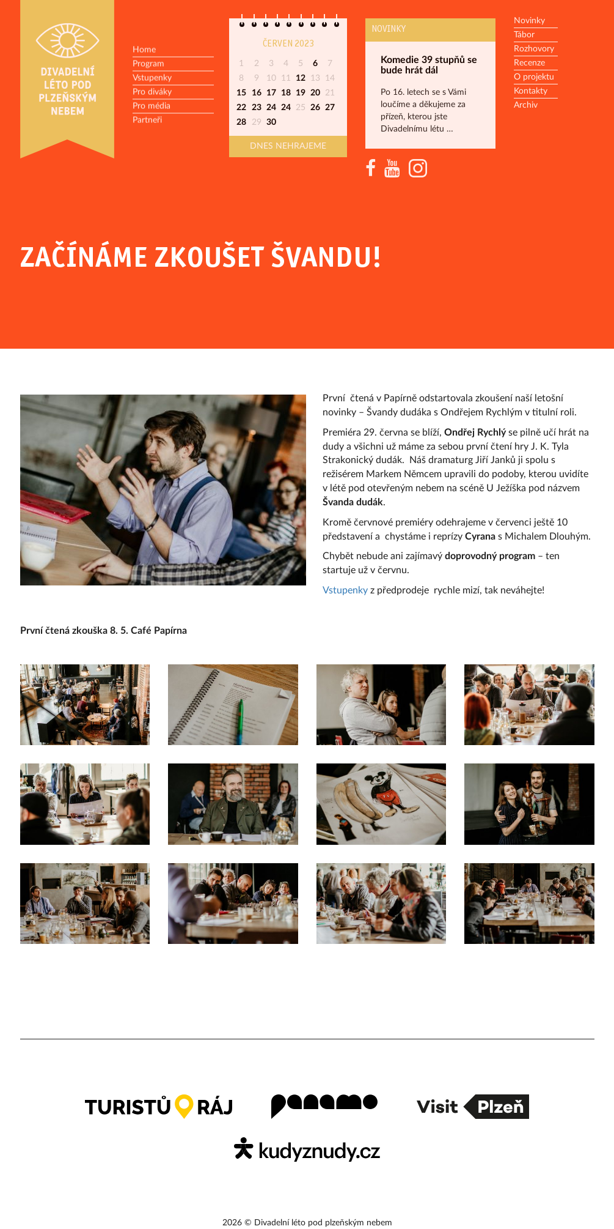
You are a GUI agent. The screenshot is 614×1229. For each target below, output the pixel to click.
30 (271, 122)
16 (256, 93)
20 (315, 93)
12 (300, 78)
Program (148, 64)
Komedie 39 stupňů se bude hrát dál (429, 65)
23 (256, 107)
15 (241, 93)
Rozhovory (534, 49)
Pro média (151, 106)
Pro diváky (152, 92)
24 (271, 107)
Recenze (529, 63)
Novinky (388, 29)
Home (144, 50)
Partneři (147, 120)
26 (315, 107)
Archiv (526, 105)
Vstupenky (152, 78)
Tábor (524, 35)
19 (300, 93)
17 (271, 93)
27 (330, 107)
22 (241, 107)
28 (241, 122)
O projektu (534, 77)
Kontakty (530, 91)
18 (286, 93)
